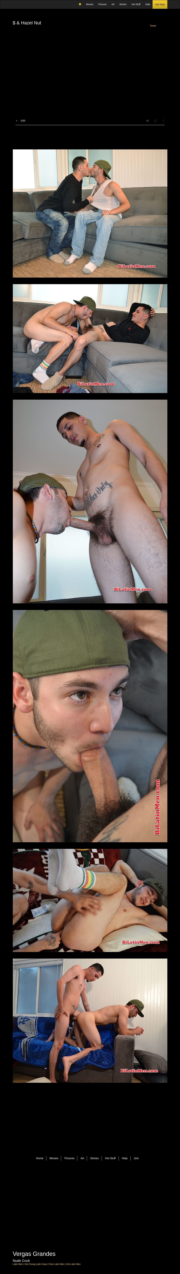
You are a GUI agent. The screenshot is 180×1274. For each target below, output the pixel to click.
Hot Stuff (136, 4)
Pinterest (91, 1179)
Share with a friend (153, 35)
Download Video (90, 137)
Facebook (85, 1179)
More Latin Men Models (58, 1136)
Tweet (153, 25)
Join (136, 1158)
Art (112, 4)
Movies (89, 4)
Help (147, 4)
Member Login (27, 35)
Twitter (79, 1179)
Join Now (160, 4)
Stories (123, 4)
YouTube (97, 1179)
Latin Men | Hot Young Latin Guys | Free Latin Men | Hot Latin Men (47, 1264)
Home (39, 1158)
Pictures (102, 4)
